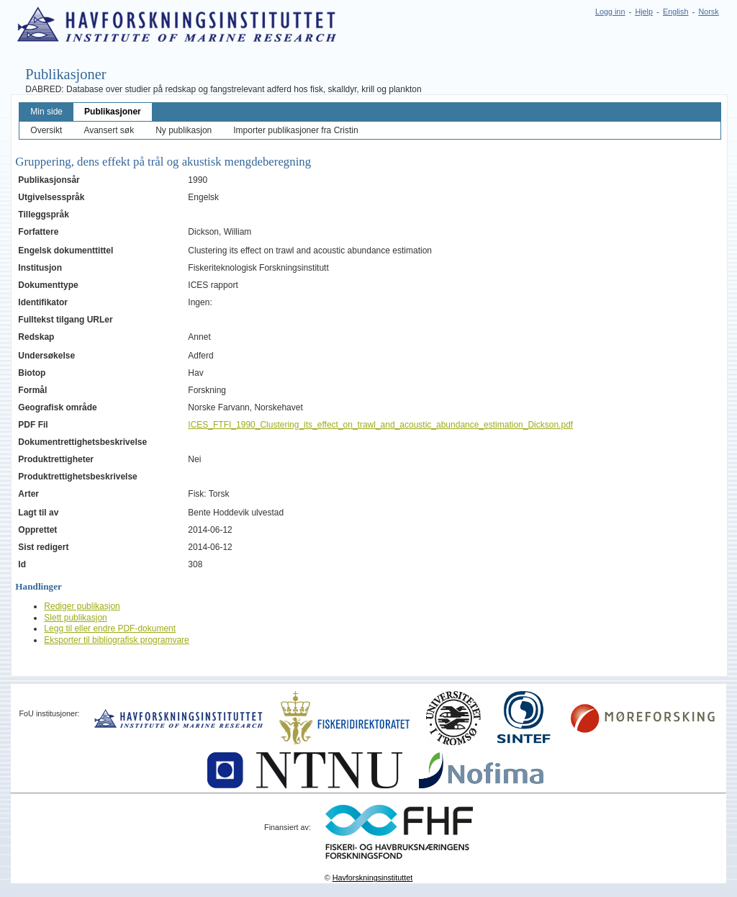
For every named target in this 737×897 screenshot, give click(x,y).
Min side (46, 112)
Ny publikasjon (183, 130)
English (675, 11)
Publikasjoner (112, 112)
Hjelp (644, 11)
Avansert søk (108, 130)
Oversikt (46, 130)
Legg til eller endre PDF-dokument (110, 628)
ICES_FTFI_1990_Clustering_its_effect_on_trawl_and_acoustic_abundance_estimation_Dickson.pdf (380, 425)
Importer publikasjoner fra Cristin (295, 130)
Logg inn (610, 11)
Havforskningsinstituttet (373, 877)
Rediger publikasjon (81, 606)
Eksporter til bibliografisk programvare (116, 640)
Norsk (708, 11)
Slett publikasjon (75, 618)
